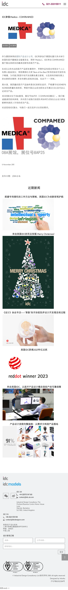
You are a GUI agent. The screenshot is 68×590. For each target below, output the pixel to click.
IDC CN (5, 514)
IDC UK (19, 492)
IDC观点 (6, 46)
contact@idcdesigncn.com (15, 520)
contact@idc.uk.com (26, 497)
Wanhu (62, 578)
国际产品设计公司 (24, 57)
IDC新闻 (13, 46)
